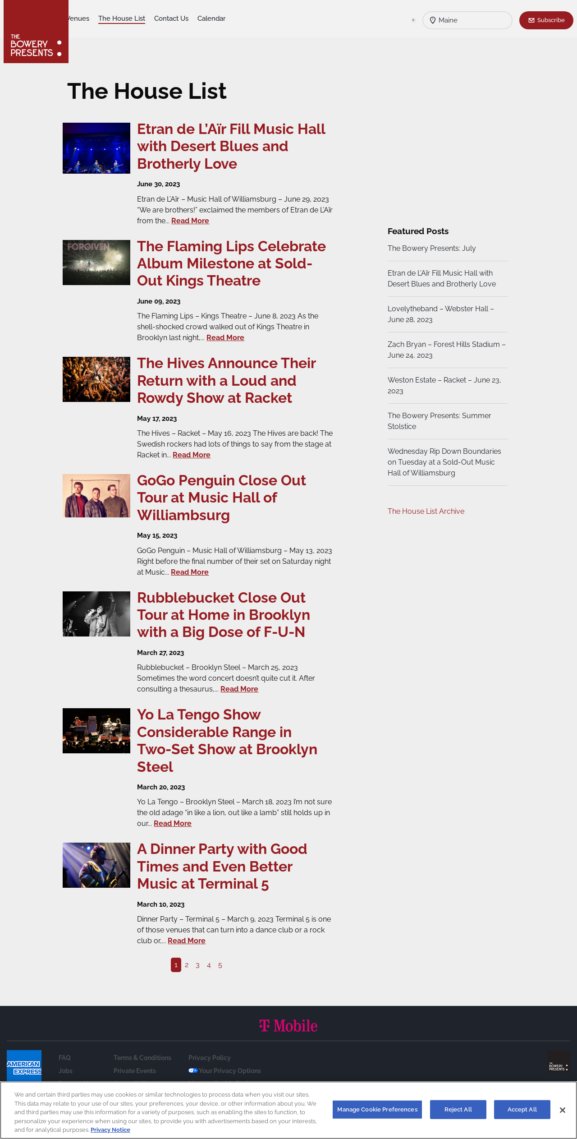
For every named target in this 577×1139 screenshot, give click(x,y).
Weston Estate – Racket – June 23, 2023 (443, 385)
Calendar (266, 18)
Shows (88, 18)
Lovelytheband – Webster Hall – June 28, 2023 (440, 314)
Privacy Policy (209, 1075)
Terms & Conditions (142, 1075)
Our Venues (126, 18)
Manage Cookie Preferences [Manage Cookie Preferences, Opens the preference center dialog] (377, 1109)
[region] (288, 1110)
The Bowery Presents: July (431, 248)
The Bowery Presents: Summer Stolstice (438, 421)
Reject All (458, 1109)
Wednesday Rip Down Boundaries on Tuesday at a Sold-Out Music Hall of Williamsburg (443, 462)
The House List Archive (425, 511)
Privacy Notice (110, 1129)
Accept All (522, 1109)
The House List (176, 18)
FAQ (65, 1075)
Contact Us (226, 18)
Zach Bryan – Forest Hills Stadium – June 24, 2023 (443, 350)
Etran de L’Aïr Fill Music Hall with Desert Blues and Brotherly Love (441, 278)
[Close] (562, 1110)
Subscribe (551, 19)
